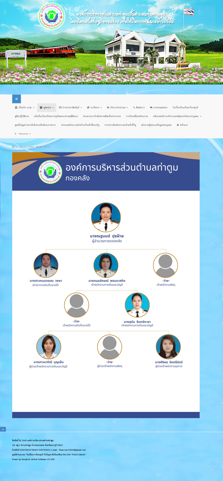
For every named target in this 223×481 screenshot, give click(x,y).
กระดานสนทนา (158, 107)
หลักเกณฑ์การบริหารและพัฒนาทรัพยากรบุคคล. (177, 116)
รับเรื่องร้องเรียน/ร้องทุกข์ (185, 107)
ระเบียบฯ (94, 107)
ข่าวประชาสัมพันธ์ (70, 107)
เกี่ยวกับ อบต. (24, 107)
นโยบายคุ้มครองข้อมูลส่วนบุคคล (156, 125)
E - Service (23, 134)
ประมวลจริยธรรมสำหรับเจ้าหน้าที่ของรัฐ (80, 125)
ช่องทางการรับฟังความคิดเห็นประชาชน (102, 116)
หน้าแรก (182, 125)
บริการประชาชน (117, 107)
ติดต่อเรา (139, 107)
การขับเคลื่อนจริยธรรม (137, 116)
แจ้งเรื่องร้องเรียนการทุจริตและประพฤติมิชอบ (56, 116)
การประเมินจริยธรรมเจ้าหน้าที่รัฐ (120, 125)
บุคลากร (47, 107)
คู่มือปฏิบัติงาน (22, 116)
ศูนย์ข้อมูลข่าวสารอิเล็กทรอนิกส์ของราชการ (35, 125)
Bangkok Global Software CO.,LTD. (38, 459)
